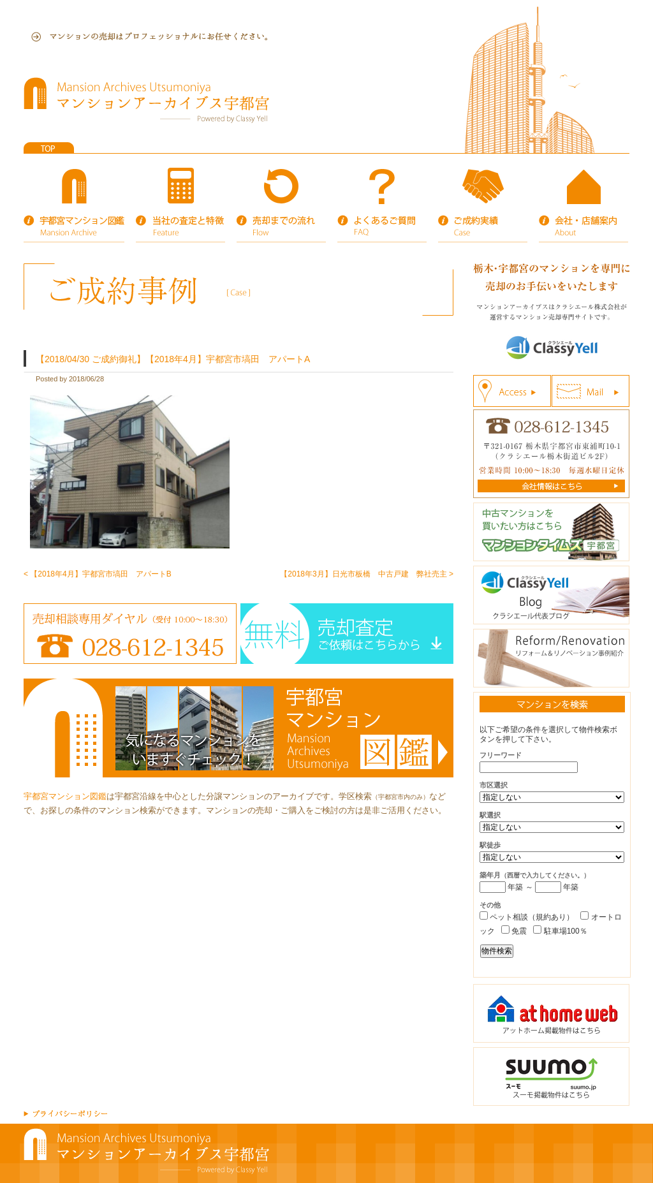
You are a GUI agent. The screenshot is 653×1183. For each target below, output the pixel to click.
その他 (490, 905)
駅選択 (490, 815)
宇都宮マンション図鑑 (65, 796)
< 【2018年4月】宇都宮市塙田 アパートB (98, 573)
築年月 (535, 875)
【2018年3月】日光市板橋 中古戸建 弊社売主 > (366, 573)
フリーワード (501, 755)
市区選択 (494, 785)
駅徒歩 (490, 845)
